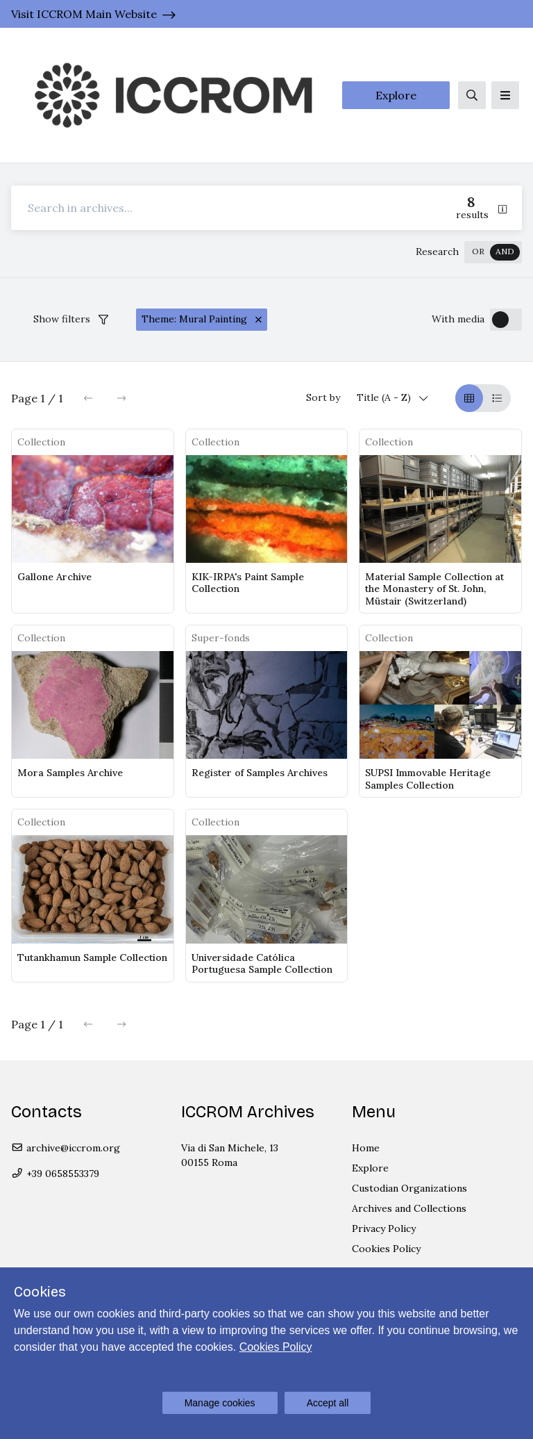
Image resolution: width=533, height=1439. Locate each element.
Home (366, 1148)
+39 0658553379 (55, 1173)
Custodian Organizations (409, 1188)
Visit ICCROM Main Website (84, 14)
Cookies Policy (386, 1248)
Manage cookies (220, 1402)
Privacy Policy (384, 1228)
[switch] (493, 252)
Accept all (328, 1402)
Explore (395, 95)
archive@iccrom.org (65, 1148)
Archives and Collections (409, 1208)
